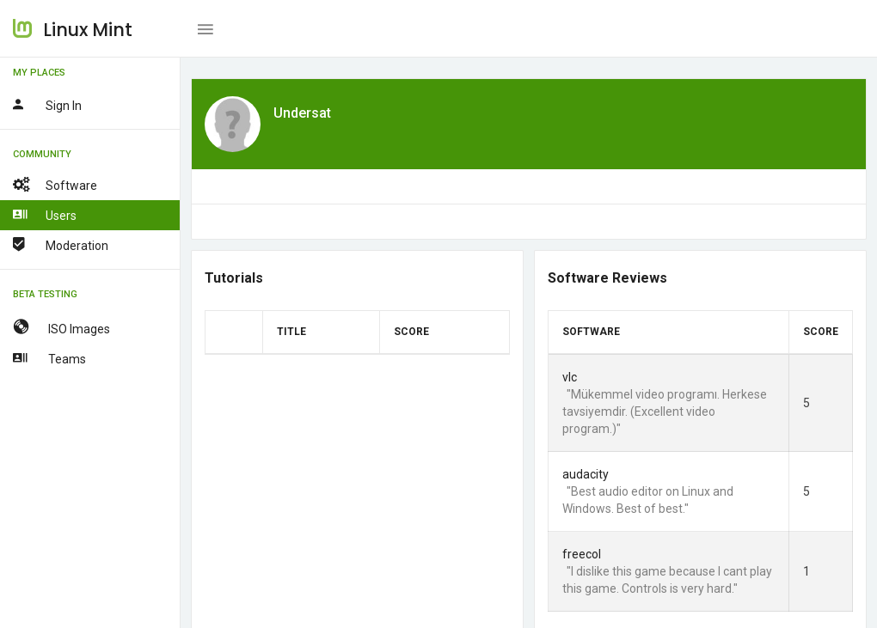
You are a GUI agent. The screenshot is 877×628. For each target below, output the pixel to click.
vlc (569, 377)
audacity (585, 474)
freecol (581, 554)
